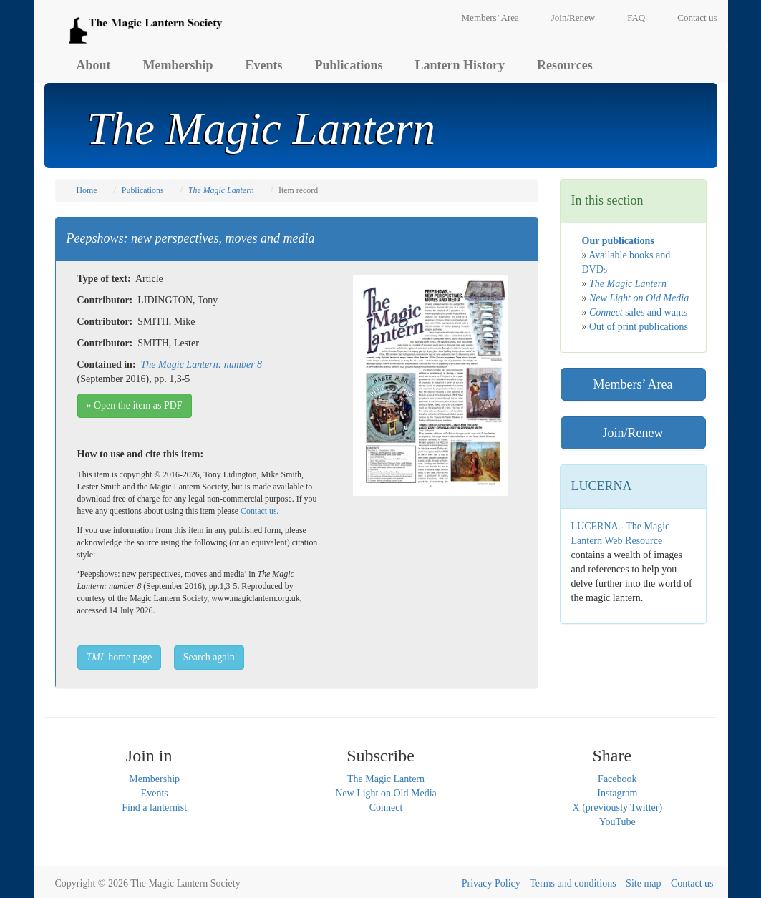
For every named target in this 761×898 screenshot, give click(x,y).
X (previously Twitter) (618, 807)
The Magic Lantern (386, 778)
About (94, 65)
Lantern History (460, 65)
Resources (565, 65)
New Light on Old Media (386, 793)
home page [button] (119, 657)
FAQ (636, 17)
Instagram (617, 793)
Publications (349, 65)
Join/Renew (573, 17)
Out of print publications (638, 326)
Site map (643, 883)
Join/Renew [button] (633, 433)
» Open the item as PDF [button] (135, 405)
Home (87, 190)
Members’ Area (490, 17)
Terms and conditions (573, 883)
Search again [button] (209, 657)
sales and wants (638, 312)
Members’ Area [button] (632, 384)
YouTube (617, 821)
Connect (386, 807)
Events (264, 65)
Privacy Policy (491, 883)
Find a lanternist (154, 807)
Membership (178, 65)
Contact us (697, 17)
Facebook (617, 778)
